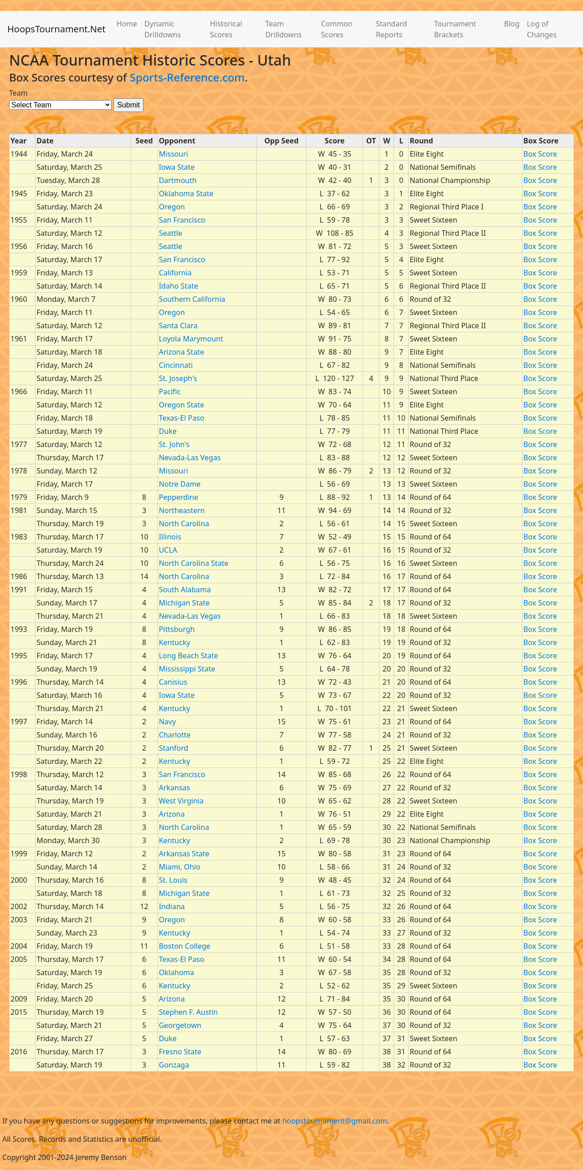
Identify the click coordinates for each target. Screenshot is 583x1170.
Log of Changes (542, 29)
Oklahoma (176, 972)
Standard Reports (391, 29)
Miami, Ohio (179, 867)
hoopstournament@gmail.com (334, 1121)
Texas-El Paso (182, 418)
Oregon (172, 207)
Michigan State (184, 603)
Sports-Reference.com (187, 77)
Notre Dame (180, 484)
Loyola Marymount (191, 339)
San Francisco (182, 220)
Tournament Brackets (455, 29)
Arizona (172, 814)
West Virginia (181, 801)
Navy (167, 722)
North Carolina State (194, 563)
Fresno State (180, 1052)
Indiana (172, 906)
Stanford (174, 748)
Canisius (173, 682)
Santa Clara (178, 325)
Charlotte (175, 735)
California (175, 273)
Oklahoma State (186, 193)
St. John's (174, 444)
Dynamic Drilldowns (162, 29)
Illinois (170, 537)
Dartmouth (178, 180)
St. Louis (173, 880)
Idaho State (178, 286)
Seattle (171, 233)
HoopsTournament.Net (56, 29)
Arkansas (174, 788)
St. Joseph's (178, 378)
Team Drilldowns (283, 29)
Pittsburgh (177, 629)
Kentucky (174, 642)
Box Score (540, 154)
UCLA (168, 550)
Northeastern (182, 510)
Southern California (192, 299)
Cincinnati (176, 365)
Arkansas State (184, 854)
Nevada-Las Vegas (190, 458)
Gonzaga (174, 1065)
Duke (168, 431)
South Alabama (185, 590)
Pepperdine (179, 497)
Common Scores (337, 29)
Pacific (170, 392)
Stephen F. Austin (188, 1012)
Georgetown (180, 1025)
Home (127, 24)
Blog (512, 24)
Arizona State (182, 352)
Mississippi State (187, 669)
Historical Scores (226, 29)
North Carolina (184, 524)
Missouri (173, 154)
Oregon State (182, 405)
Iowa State (177, 167)
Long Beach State (188, 656)
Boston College (184, 946)
